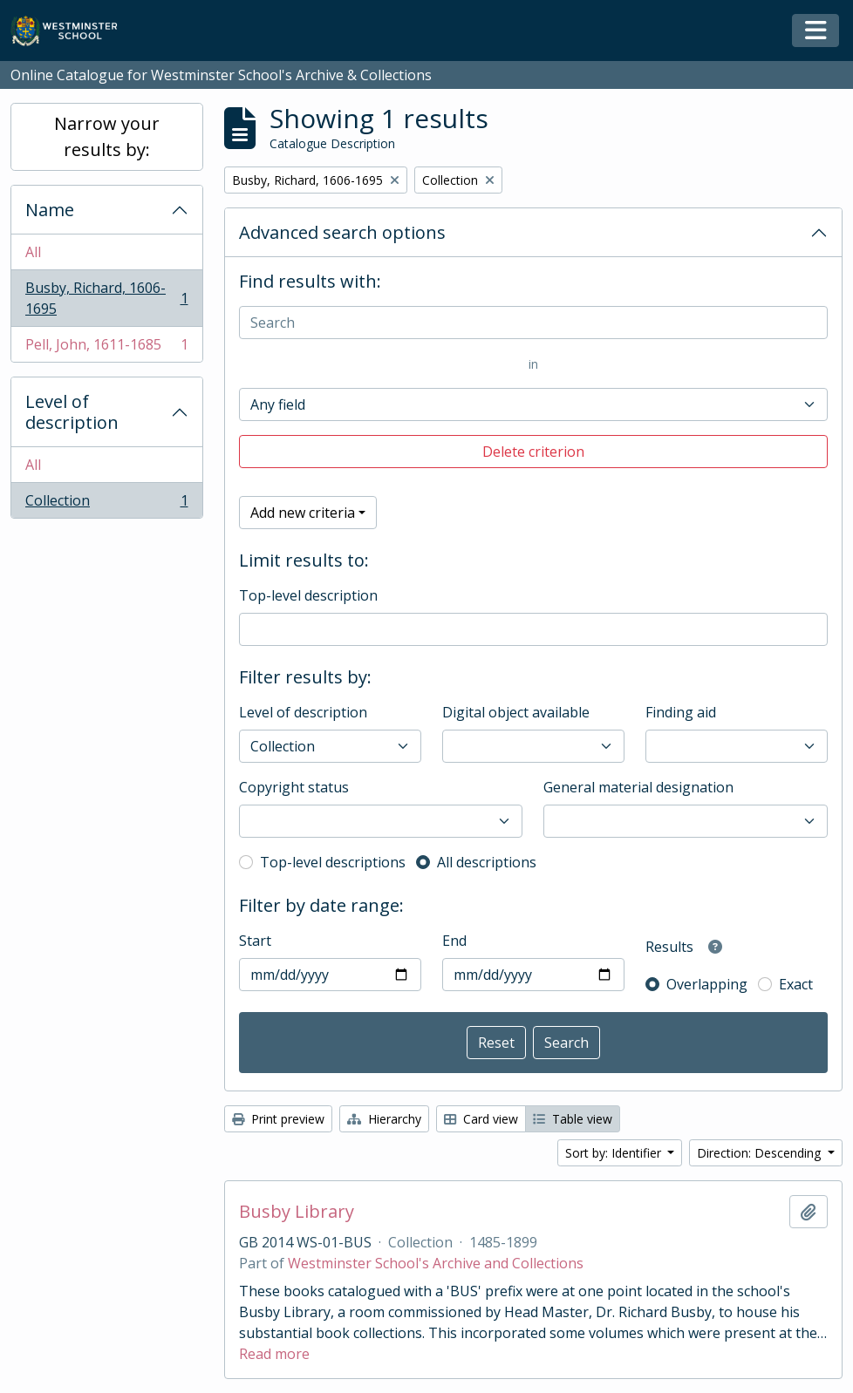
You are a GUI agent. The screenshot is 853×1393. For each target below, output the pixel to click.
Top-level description (308, 595)
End (454, 940)
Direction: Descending (760, 1153)
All (33, 252)
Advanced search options (342, 232)
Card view (481, 1119)
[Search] (534, 322)
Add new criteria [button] (302, 512)
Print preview (278, 1119)
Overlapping (706, 984)
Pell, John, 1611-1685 (106, 348)
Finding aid (680, 712)
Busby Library (296, 1211)
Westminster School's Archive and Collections (435, 1263)
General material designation (638, 787)
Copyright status (294, 787)
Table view (572, 1119)
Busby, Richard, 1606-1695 (106, 298)
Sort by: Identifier (615, 1153)
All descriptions (486, 862)
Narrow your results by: (107, 136)
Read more (274, 1353)
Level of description (72, 412)
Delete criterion (533, 451)
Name (49, 209)
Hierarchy (384, 1119)
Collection (106, 504)
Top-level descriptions (333, 862)
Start (255, 940)
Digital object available (516, 712)
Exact (796, 984)
